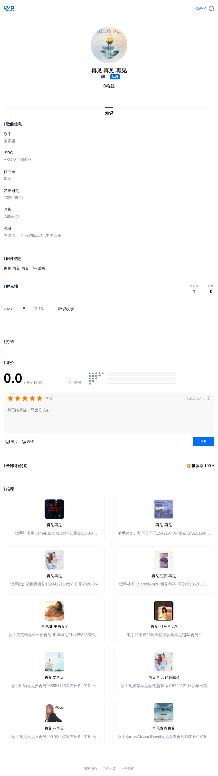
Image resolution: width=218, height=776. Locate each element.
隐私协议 (90, 769)
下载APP (199, 8)
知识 (109, 113)
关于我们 (127, 769)
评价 (203, 441)
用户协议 (109, 769)
